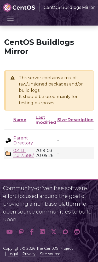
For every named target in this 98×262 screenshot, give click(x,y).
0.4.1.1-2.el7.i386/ (23, 153)
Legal (13, 254)
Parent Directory (23, 140)
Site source (50, 254)
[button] (9, 232)
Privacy (29, 254)
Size (62, 119)
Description (80, 119)
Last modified (46, 120)
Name (19, 119)
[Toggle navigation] (10, 18)
